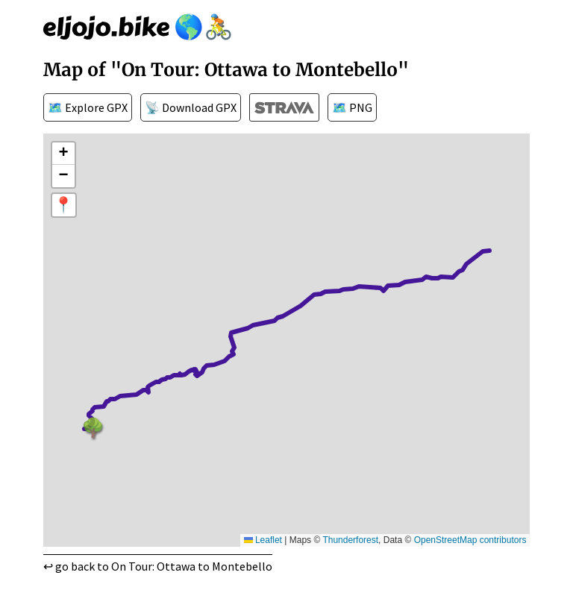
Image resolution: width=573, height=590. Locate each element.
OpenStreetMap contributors (470, 540)
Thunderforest (350, 540)
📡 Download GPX (191, 107)
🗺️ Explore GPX (88, 107)
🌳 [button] (90, 425)
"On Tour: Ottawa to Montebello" (259, 69)
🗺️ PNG (352, 107)
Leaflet (263, 540)
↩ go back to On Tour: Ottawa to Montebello (157, 566)
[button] (63, 153)
